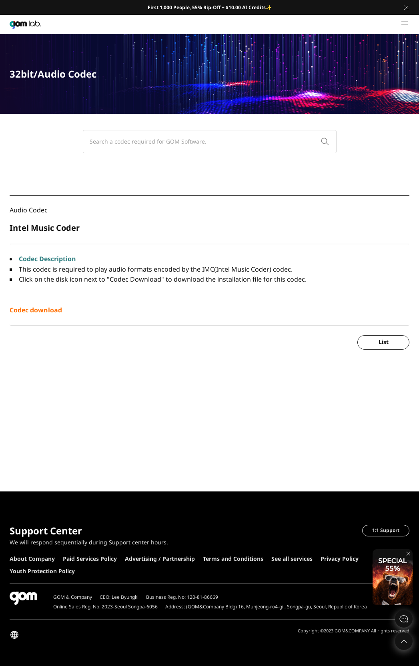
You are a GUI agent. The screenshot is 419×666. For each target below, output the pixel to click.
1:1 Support (385, 530)
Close (406, 7)
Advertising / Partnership (160, 558)
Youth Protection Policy (42, 571)
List (384, 342)
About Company (32, 558)
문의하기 (404, 619)
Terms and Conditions (233, 558)
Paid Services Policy (90, 558)
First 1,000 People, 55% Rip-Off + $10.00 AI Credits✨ (210, 7)
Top (404, 641)
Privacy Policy (340, 558)
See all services (292, 558)
